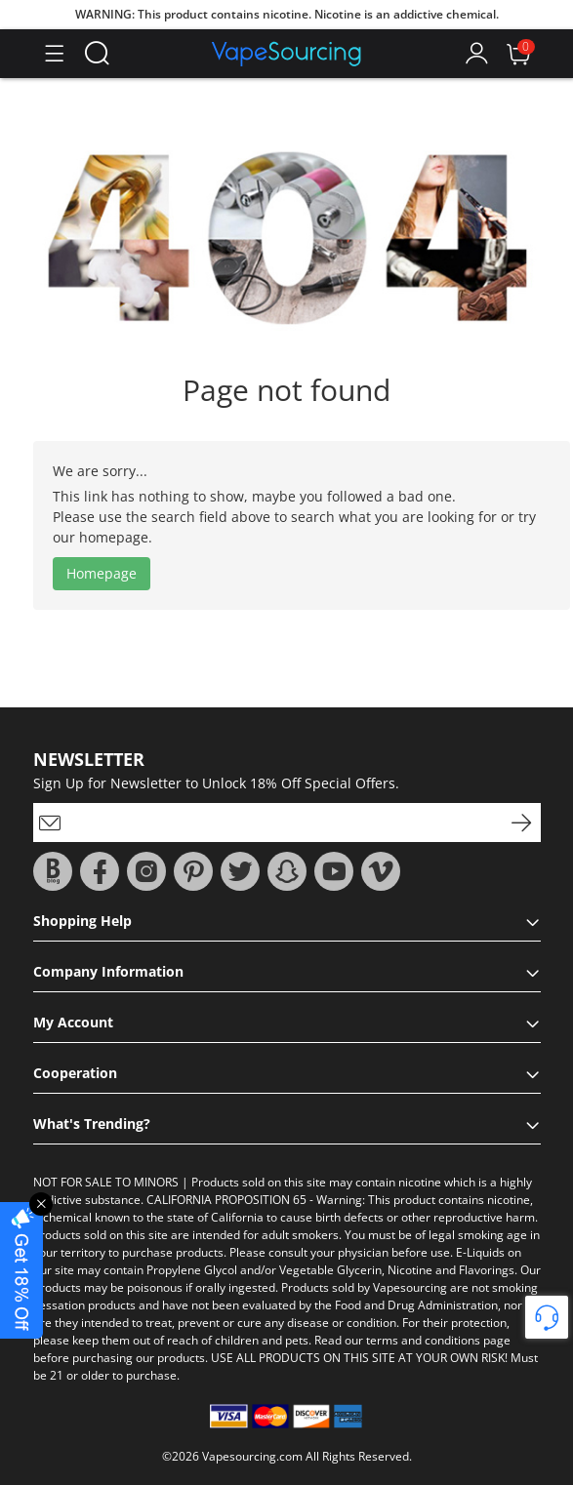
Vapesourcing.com (252, 1456)
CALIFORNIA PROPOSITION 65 (226, 1199)
